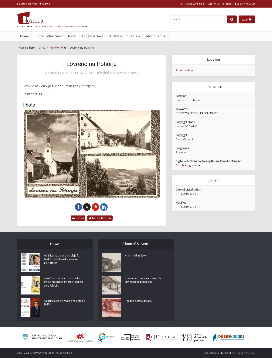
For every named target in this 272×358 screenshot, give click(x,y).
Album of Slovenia (123, 36)
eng (216, 3)
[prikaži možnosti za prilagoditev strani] (192, 3)
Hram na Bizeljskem (137, 255)
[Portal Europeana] (106, 337)
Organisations (92, 36)
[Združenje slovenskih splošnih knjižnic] (160, 337)
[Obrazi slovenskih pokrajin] (194, 337)
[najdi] (232, 19)
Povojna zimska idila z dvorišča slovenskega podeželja (143, 280)
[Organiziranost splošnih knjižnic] (80, 337)
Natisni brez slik (100, 218)
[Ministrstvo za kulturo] (42, 337)
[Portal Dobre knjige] (229, 337)
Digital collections (48, 36)
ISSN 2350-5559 (246, 353)
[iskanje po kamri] (199, 19)
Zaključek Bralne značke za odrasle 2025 (65, 303)
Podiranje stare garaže (138, 301)
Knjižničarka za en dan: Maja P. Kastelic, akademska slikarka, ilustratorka (62, 259)
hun (228, 3)
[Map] (247, 19)
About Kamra (156, 36)
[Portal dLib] (130, 337)
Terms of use (228, 353)
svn (210, 3)
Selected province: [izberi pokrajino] (34, 3)
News (72, 36)
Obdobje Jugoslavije (187, 165)
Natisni (78, 218)
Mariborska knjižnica (125, 72)
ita (222, 3)
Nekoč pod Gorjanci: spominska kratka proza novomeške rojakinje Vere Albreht (64, 282)
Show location (184, 70)
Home (24, 36)
